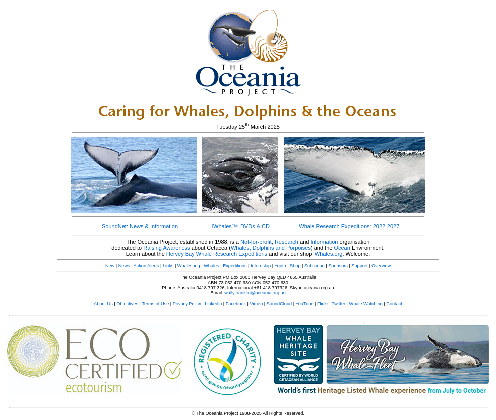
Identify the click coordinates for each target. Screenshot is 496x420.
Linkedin (213, 303)
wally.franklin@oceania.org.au (255, 292)
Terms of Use (155, 303)
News (124, 265)
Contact (394, 303)
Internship (261, 265)
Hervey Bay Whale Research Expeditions (216, 254)
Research (286, 242)
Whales (211, 265)
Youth (280, 265)
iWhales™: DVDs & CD (241, 226)
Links (168, 265)
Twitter (338, 303)
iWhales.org (327, 254)
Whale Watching (366, 303)
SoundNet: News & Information (140, 226)
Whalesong (188, 265)
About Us (103, 303)
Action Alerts (146, 265)
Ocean (342, 248)
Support (359, 265)
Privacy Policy (187, 303)
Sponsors (338, 265)
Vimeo (256, 303)
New (109, 265)
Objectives (127, 303)
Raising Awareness (166, 248)
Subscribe (314, 265)
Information (324, 242)
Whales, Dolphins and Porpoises (271, 248)
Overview (381, 265)
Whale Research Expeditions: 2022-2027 (349, 226)
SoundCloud (279, 303)
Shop (295, 265)
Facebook (236, 303)
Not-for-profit (256, 242)
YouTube (304, 303)
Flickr (322, 303)
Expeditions (234, 265)
